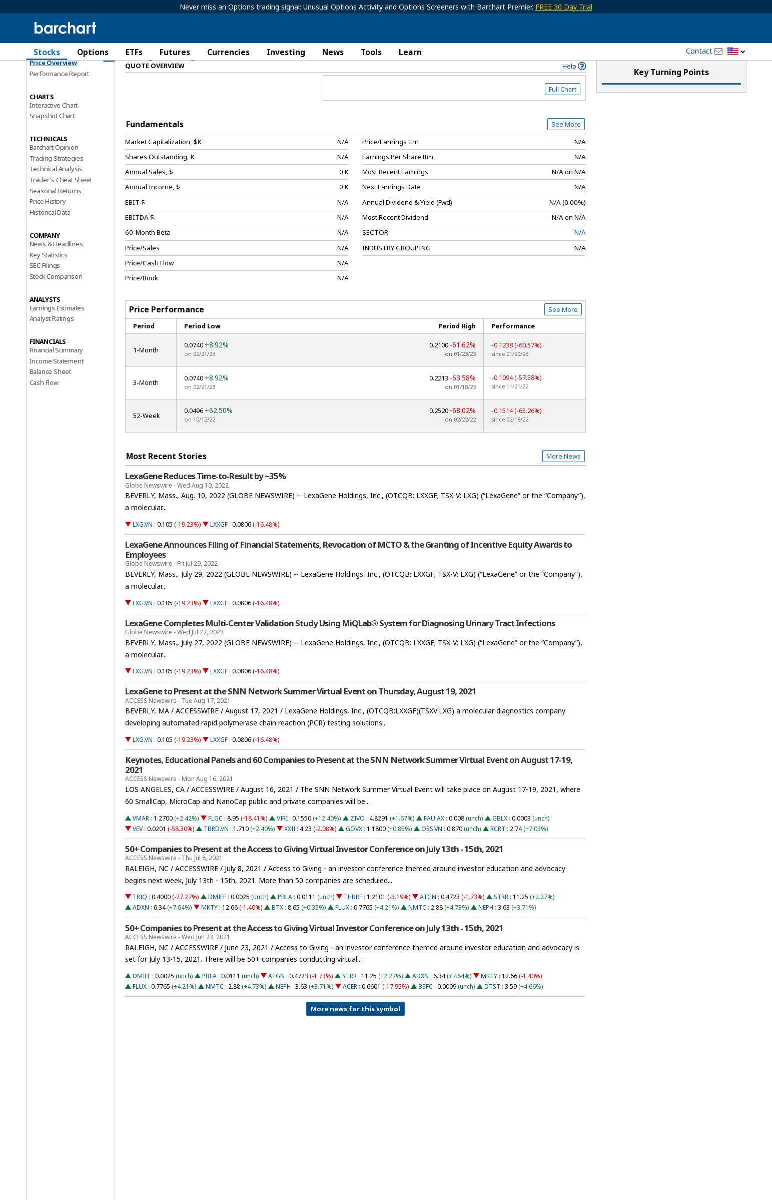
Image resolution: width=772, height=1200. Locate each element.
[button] (736, 52)
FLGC (215, 834)
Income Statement (57, 376)
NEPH (485, 923)
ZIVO (357, 834)
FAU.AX (434, 834)
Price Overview (53, 78)
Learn (410, 52)
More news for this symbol (355, 1024)
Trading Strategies (57, 173)
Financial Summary (57, 365)
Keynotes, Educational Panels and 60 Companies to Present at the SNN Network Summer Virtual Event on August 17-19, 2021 (348, 781)
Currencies (228, 52)
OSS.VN (431, 845)
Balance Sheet (50, 387)
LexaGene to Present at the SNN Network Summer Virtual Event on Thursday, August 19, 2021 (300, 707)
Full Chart (562, 105)
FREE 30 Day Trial (563, 7)
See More (566, 140)
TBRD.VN (216, 845)
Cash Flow (44, 398)
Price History (48, 217)
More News (563, 472)
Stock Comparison (56, 292)
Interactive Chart (54, 120)
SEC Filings (45, 281)
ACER (350, 1002)
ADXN (141, 923)
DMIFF (217, 913)
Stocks (47, 52)
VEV (138, 845)
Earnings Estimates (57, 323)
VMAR (141, 834)
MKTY (209, 923)
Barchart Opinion (54, 163)
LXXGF (219, 540)
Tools (371, 52)
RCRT (497, 845)
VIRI (282, 834)
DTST (492, 1002)
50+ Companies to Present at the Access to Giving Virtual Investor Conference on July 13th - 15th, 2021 (314, 865)
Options (93, 52)
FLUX (342, 923)
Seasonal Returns (56, 206)
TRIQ (140, 913)
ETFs (134, 52)
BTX (277, 923)
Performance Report (59, 89)
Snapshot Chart (52, 131)
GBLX (499, 834)
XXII (289, 845)
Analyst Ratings (52, 334)
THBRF (353, 913)
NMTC (417, 923)
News (333, 52)
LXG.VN (143, 540)
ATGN (428, 913)
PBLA (285, 913)
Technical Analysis (56, 184)
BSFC (425, 1002)
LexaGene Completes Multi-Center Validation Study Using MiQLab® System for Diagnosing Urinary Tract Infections (340, 639)
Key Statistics (49, 270)
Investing (286, 52)
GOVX (354, 845)
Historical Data (50, 228)
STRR (501, 913)
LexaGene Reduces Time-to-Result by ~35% (205, 492)
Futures (175, 52)
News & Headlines (56, 259)
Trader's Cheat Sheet (61, 195)
